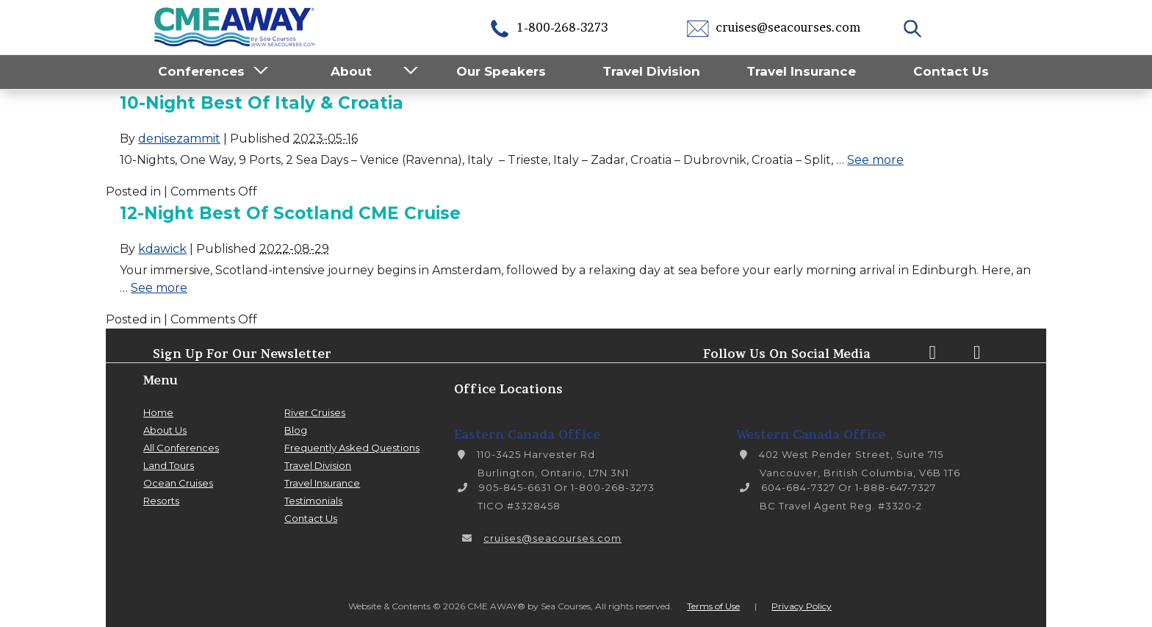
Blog (295, 430)
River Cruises (314, 412)
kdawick (162, 249)
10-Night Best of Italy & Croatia (261, 103)
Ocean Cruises (178, 483)
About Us (165, 430)
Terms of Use (713, 606)
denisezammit (179, 139)
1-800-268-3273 (548, 27)
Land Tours (168, 465)
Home (158, 412)
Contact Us (951, 71)
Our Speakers (501, 71)
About (351, 71)
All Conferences (181, 448)
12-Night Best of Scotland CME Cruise (290, 213)
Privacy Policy (801, 606)
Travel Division (651, 71)
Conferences (201, 71)
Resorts (161, 500)
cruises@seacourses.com (773, 27)
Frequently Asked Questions (352, 448)
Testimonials (313, 500)
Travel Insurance (801, 71)
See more (875, 160)
